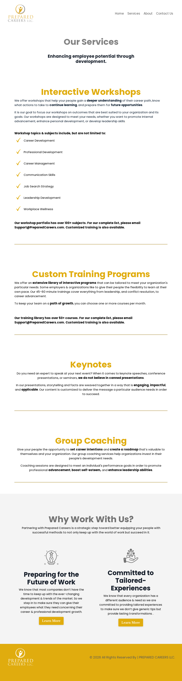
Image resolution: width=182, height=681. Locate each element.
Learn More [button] (51, 629)
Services (131, 13)
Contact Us (164, 13)
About (147, 13)
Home (117, 13)
